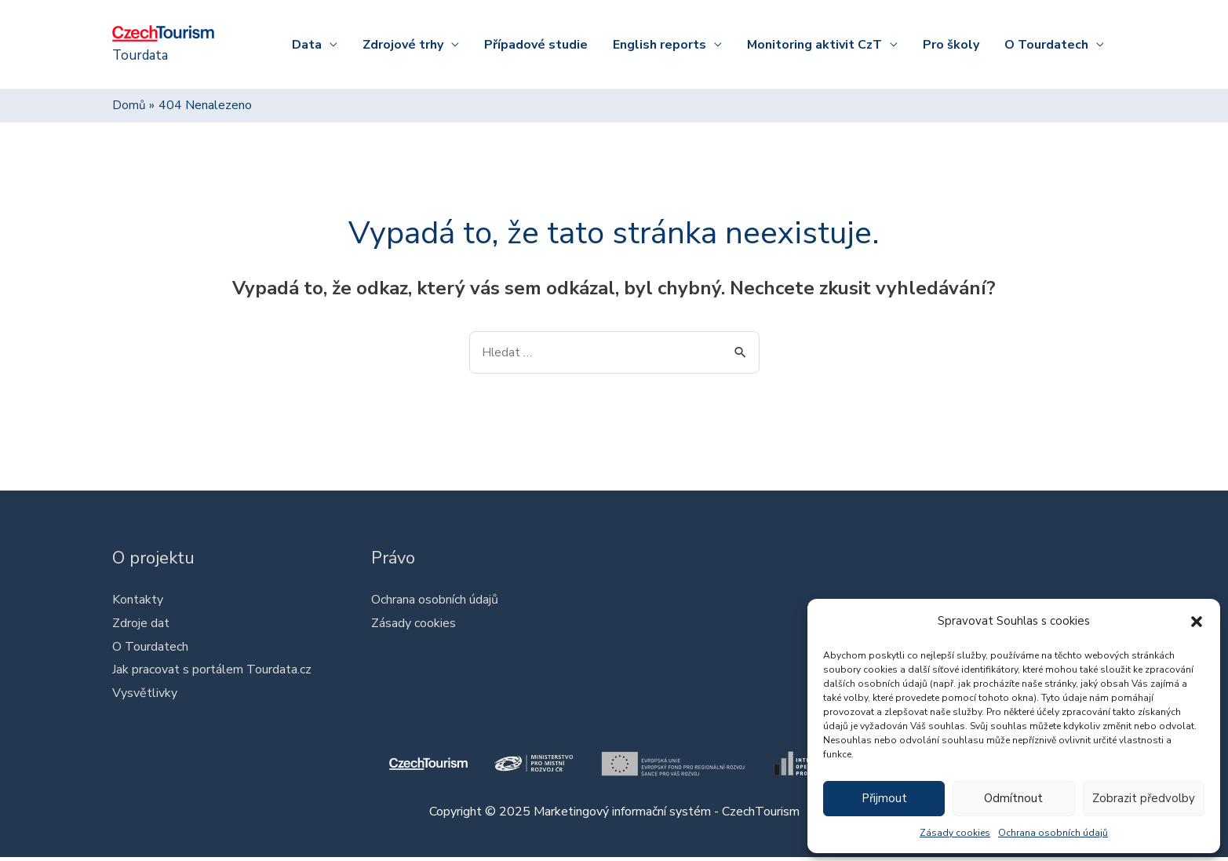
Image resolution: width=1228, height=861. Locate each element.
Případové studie (536, 44)
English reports (659, 44)
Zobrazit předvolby (1143, 798)
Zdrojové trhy (403, 44)
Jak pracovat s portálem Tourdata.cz (212, 672)
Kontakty (137, 602)
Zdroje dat (140, 625)
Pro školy (951, 44)
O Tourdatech (1046, 44)
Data (307, 44)
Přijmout (884, 798)
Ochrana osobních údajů (1053, 832)
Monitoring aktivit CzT (814, 44)
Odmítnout (1013, 798)
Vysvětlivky (144, 695)
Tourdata (142, 55)
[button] (1196, 621)
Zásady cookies (955, 832)
